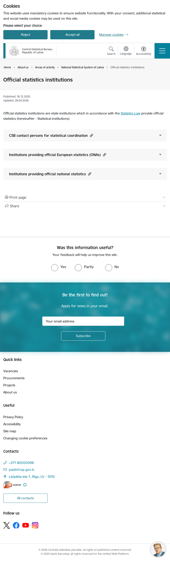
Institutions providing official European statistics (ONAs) (57, 154)
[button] (91, 135)
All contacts (25, 498)
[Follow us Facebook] (16, 525)
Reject (25, 34)
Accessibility (12, 424)
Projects (9, 385)
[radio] (58, 266)
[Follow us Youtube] (25, 525)
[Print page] (85, 197)
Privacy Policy (13, 417)
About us (10, 392)
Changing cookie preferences (25, 438)
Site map (9, 431)
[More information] (25, 484)
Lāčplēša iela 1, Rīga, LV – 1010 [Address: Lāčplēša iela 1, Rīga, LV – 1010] (32, 477)
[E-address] (12, 484)
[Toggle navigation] (162, 51)
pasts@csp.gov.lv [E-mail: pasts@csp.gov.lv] (21, 469)
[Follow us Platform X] (6, 525)
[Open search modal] (111, 51)
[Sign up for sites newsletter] (83, 336)
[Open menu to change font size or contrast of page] (143, 51)
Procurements (14, 378)
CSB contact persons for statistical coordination (51, 135)
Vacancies (10, 371)
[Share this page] (85, 206)
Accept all (72, 34)
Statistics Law (130, 113)
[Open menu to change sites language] (126, 51)
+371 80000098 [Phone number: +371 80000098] (21, 463)
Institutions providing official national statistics (50, 174)
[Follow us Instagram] (35, 525)
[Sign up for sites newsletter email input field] (83, 321)
